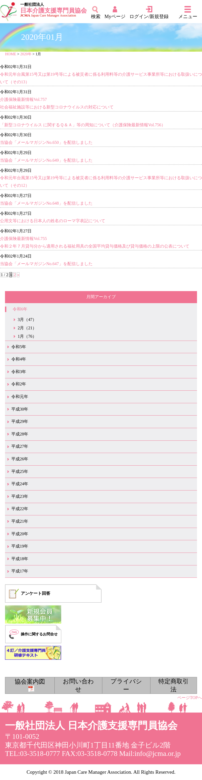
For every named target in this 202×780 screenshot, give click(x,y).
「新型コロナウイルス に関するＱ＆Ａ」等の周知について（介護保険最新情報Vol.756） (82, 125)
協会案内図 (30, 685)
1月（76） (27, 336)
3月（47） (27, 319)
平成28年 (19, 434)
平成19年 (19, 546)
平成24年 (19, 484)
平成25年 (19, 471)
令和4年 (18, 359)
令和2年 (18, 384)
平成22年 (19, 508)
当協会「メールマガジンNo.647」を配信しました (46, 263)
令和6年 (20, 309)
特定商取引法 (173, 685)
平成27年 (19, 446)
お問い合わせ (78, 685)
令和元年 (19, 396)
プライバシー (126, 685)
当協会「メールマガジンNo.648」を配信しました (46, 203)
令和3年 (18, 371)
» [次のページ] (18, 274)
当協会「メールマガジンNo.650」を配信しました (46, 142)
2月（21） (27, 328)
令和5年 (18, 347)
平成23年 (19, 496)
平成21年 (19, 521)
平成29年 (19, 421)
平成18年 (19, 559)
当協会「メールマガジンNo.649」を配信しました (46, 160)
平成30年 (19, 409)
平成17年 (19, 571)
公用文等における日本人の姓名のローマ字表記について (52, 221)
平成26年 (19, 459)
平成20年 (19, 534)
